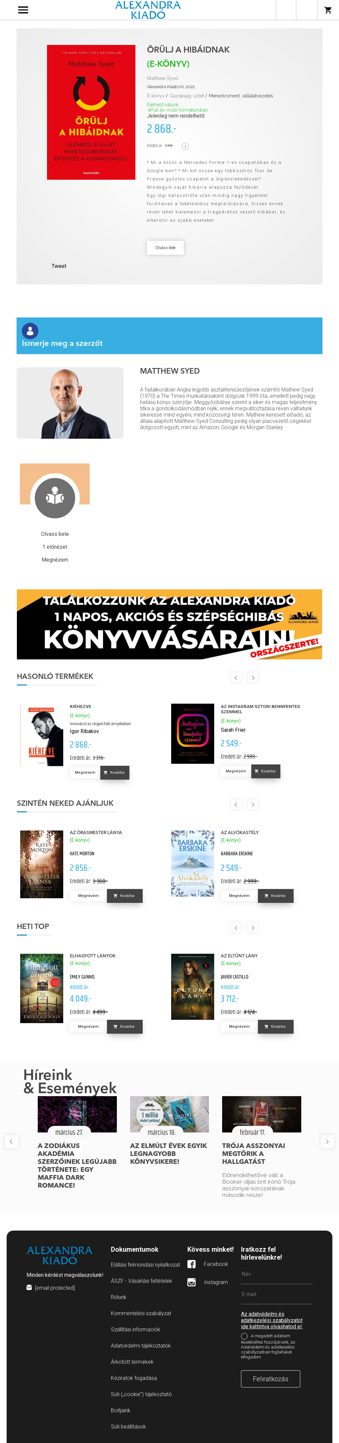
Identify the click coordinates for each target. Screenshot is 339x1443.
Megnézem (85, 772)
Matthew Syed (162, 78)
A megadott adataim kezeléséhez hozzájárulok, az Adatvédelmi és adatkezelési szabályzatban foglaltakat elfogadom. (268, 1347)
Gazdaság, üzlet (187, 95)
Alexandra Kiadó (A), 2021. (171, 86)
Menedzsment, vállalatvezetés (241, 95)
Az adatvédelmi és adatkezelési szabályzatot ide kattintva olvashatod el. (272, 1320)
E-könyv (156, 95)
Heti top (33, 927)
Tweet (59, 266)
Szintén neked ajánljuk (65, 803)
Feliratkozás (270, 1379)
